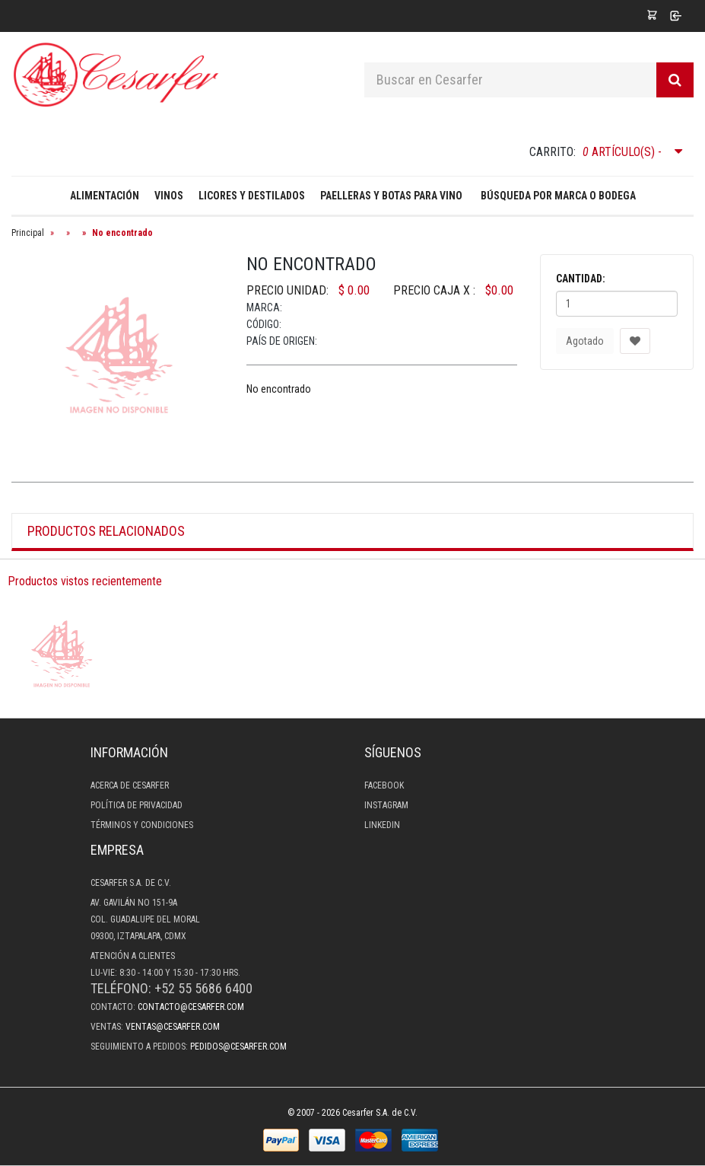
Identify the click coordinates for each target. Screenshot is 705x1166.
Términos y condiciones (142, 825)
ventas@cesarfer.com (172, 1026)
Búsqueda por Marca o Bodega (558, 196)
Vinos (168, 196)
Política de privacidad (137, 805)
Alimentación (104, 196)
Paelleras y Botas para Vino (391, 196)
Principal (27, 233)
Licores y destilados (251, 196)
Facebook (384, 785)
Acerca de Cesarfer (130, 785)
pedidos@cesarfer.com (238, 1046)
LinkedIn (382, 825)
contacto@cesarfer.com (191, 1007)
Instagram (386, 805)
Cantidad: (580, 278)
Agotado (585, 341)
